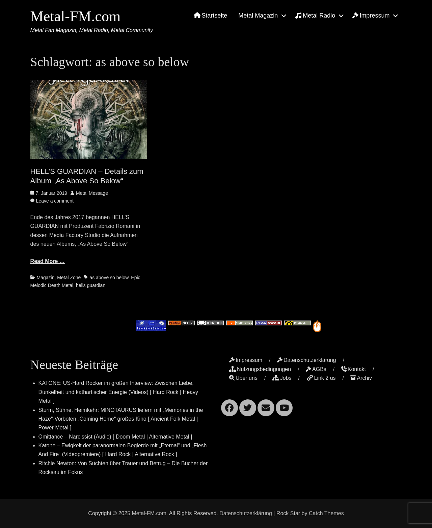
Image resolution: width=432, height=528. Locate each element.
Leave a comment (55, 201)
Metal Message (92, 193)
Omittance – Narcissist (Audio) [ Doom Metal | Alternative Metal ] (115, 437)
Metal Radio (315, 15)
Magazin (46, 277)
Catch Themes (326, 513)
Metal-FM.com (75, 16)
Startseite (210, 15)
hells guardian (90, 285)
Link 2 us (321, 378)
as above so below (108, 277)
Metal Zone (69, 277)
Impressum (370, 15)
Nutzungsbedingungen (260, 369)
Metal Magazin (258, 15)
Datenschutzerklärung (306, 360)
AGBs (316, 369)
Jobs (282, 378)
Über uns (243, 378)
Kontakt (353, 369)
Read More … (47, 261)
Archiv (361, 378)
